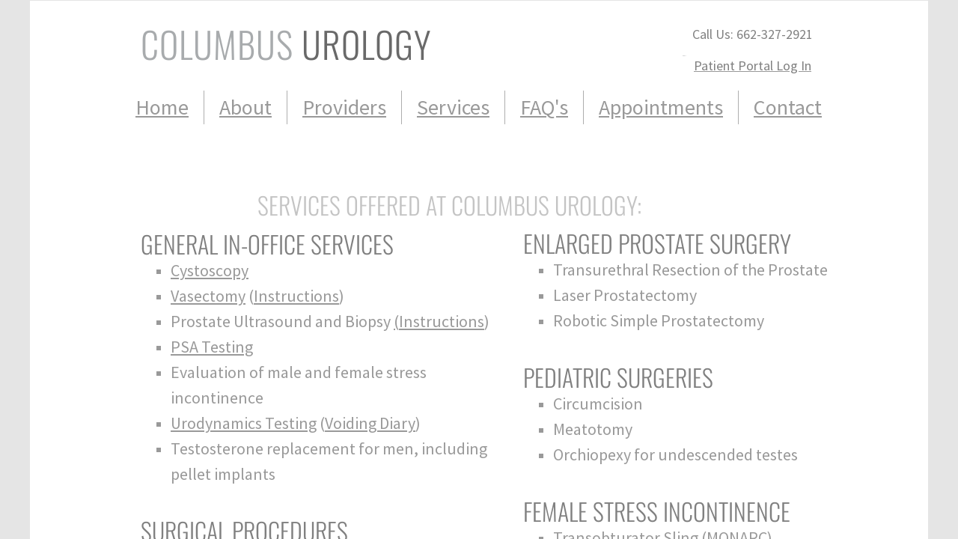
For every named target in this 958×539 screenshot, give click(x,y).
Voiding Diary (370, 422)
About (245, 107)
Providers (344, 107)
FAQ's (544, 107)
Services (453, 107)
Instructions (296, 295)
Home (162, 107)
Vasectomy (208, 295)
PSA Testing (212, 346)
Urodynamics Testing (244, 422)
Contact (788, 107)
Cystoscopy (209, 270)
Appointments (661, 107)
